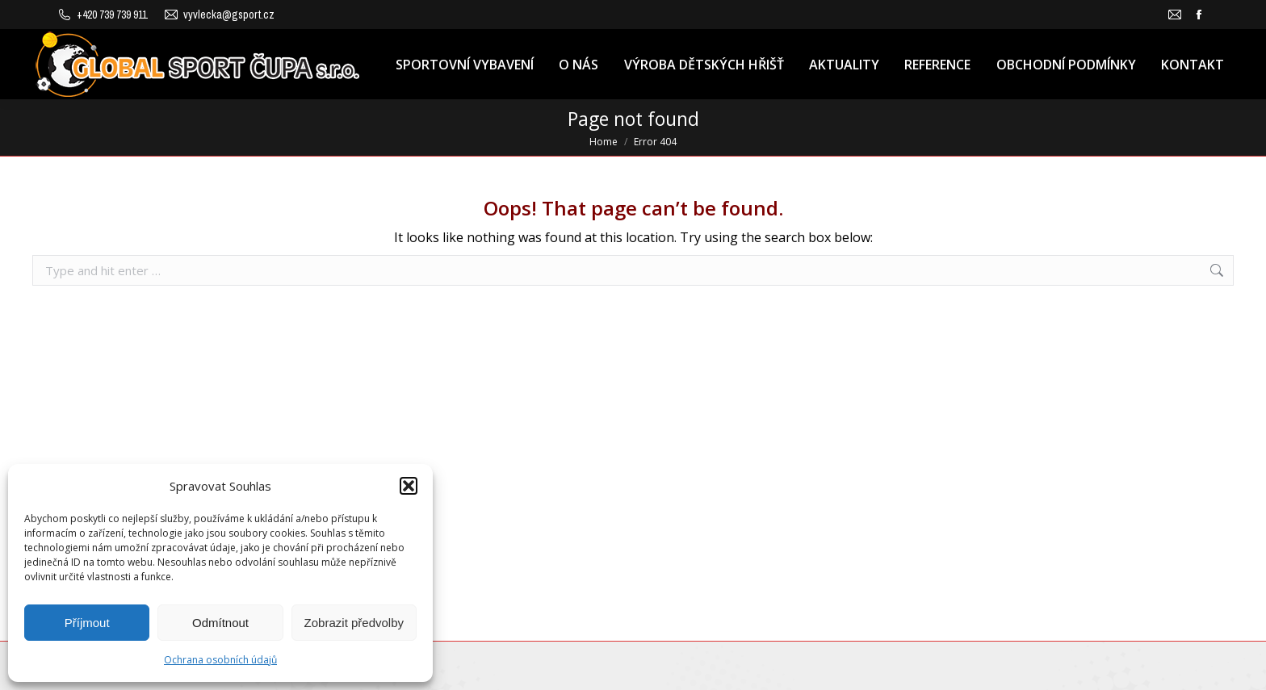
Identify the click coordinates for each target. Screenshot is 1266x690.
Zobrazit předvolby (354, 622)
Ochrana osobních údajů (220, 660)
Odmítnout (220, 622)
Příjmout (87, 622)
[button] (408, 486)
